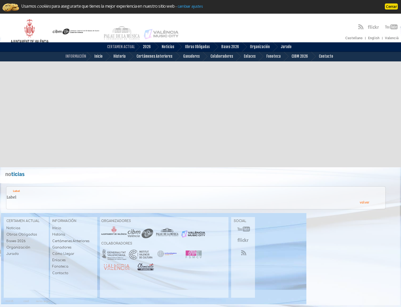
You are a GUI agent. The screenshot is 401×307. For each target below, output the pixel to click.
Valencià (392, 38)
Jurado (282, 47)
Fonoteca (269, 56)
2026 (143, 47)
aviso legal (43, 301)
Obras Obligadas (193, 47)
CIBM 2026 (295, 56)
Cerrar (391, 6)
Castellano (354, 38)
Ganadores (187, 56)
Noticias (163, 47)
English (374, 38)
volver (364, 202)
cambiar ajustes (190, 6)
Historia (115, 56)
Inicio (94, 56)
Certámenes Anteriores (150, 56)
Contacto (322, 56)
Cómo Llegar (63, 254)
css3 (26, 301)
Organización (256, 47)
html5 (9, 301)
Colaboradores (217, 56)
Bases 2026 (226, 47)
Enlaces (245, 56)
